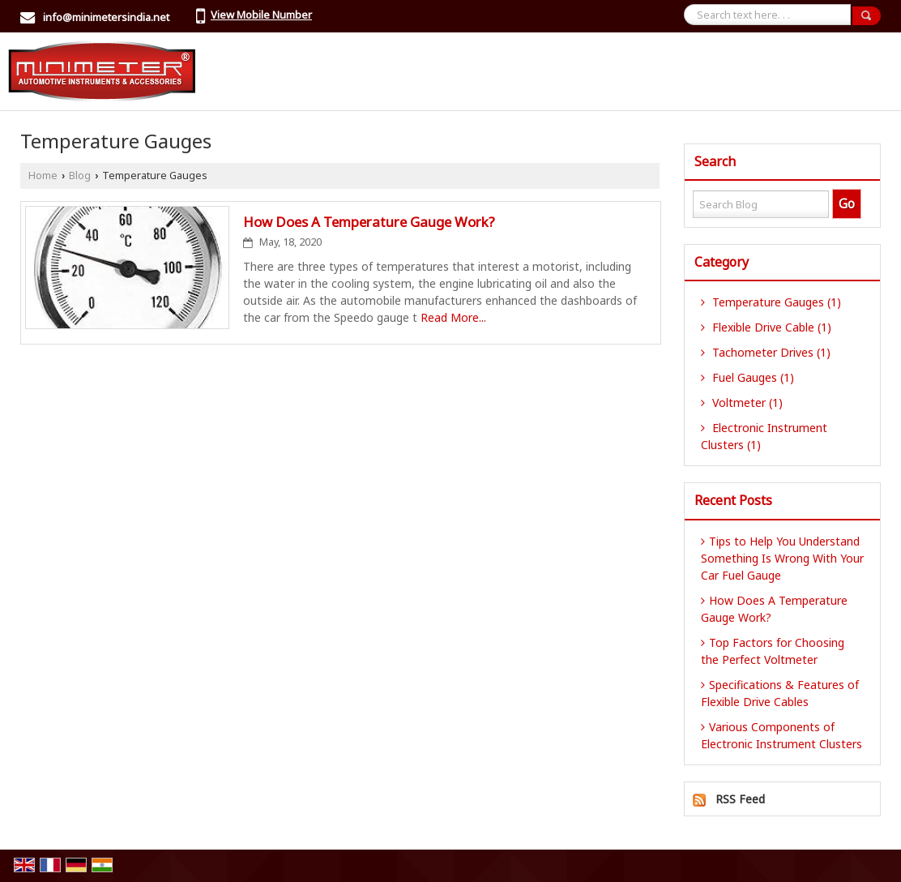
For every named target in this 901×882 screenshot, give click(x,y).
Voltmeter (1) (742, 402)
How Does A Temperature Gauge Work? (369, 221)
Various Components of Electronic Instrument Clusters (781, 735)
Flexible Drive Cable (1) (766, 327)
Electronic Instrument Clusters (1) (764, 436)
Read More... (453, 317)
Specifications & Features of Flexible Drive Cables (780, 693)
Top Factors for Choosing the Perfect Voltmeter (772, 651)
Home (43, 175)
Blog (80, 175)
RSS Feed (740, 799)
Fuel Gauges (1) (747, 377)
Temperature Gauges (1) (771, 302)
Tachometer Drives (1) (766, 352)
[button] (261, 14)
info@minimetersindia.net (106, 17)
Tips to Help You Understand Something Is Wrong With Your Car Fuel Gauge (782, 558)
